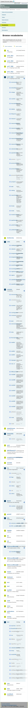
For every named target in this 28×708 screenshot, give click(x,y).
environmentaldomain (13, 323)
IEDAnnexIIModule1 (11, 546)
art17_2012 (10, 71)
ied (8, 541)
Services (4, 27)
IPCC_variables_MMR (13, 526)
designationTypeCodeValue (13, 261)
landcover (10, 577)
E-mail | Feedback (6, 703)
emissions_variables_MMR (13, 523)
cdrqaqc (13, 92)
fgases (9, 500)
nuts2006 (13, 379)
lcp (8, 595)
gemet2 (9, 514)
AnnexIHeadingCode (13, 551)
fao (8, 468)
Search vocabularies (8, 46)
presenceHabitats (13, 163)
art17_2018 (10, 77)
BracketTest (13, 628)
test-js (12, 650)
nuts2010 (13, 385)
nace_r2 (13, 363)
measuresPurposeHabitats (13, 132)
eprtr (8, 445)
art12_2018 (10, 61)
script (12, 417)
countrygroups (13, 312)
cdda (8, 241)
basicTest (13, 625)
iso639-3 (13, 351)
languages (13, 360)
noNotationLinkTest (13, 647)
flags (12, 477)
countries (13, 98)
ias (8, 535)
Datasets (4, 14)
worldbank (10, 694)
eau (12, 635)
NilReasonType (13, 371)
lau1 (8, 582)
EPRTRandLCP (11, 450)
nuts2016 (13, 395)
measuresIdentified (13, 123)
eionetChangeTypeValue (13, 265)
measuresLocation (13, 128)
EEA (8, 1)
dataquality (10, 433)
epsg (12, 332)
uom (8, 683)
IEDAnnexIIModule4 (11, 565)
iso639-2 (13, 342)
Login (17, 3)
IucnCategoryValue (13, 268)
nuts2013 (13, 390)
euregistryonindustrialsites (11, 457)
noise (8, 606)
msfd (8, 600)
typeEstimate (13, 220)
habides (9, 530)
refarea (12, 485)
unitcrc (12, 493)
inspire (9, 571)
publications (10, 611)
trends (12, 210)
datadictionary (11, 428)
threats (12, 206)
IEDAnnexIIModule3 (11, 558)
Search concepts (19, 46)
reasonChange (13, 195)
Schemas (4, 22)
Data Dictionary (12, 9)
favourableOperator (13, 103)
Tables (3, 17)
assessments (13, 82)
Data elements (5, 19)
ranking (13, 190)
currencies (13, 315)
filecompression (13, 337)
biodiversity (10, 238)
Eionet (7, 9)
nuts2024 (13, 406)
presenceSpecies (13, 168)
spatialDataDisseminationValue (13, 279)
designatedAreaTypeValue (13, 253)
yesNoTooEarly (13, 225)
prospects (13, 181)
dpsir (12, 321)
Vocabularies (5, 25)
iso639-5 (13, 354)
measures (13, 118)
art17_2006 (10, 66)
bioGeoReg (13, 87)
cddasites (13, 249)
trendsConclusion (13, 214)
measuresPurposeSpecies (13, 138)
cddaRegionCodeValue (13, 245)
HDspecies (13, 113)
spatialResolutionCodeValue (13, 284)
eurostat (9, 462)
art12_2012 (10, 55)
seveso (9, 616)
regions (13, 275)
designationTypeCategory (13, 257)
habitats (13, 109)
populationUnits (13, 152)
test (8, 622)
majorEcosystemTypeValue (13, 271)
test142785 (13, 654)
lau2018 (9, 590)
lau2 (8, 586)
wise (8, 688)
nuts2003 (13, 374)
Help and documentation (7, 12)
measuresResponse (13, 144)
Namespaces (5, 30)
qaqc (12, 186)
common (9, 289)
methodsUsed (13, 148)
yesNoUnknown (13, 229)
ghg (8, 518)
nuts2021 (13, 401)
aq (8, 50)
